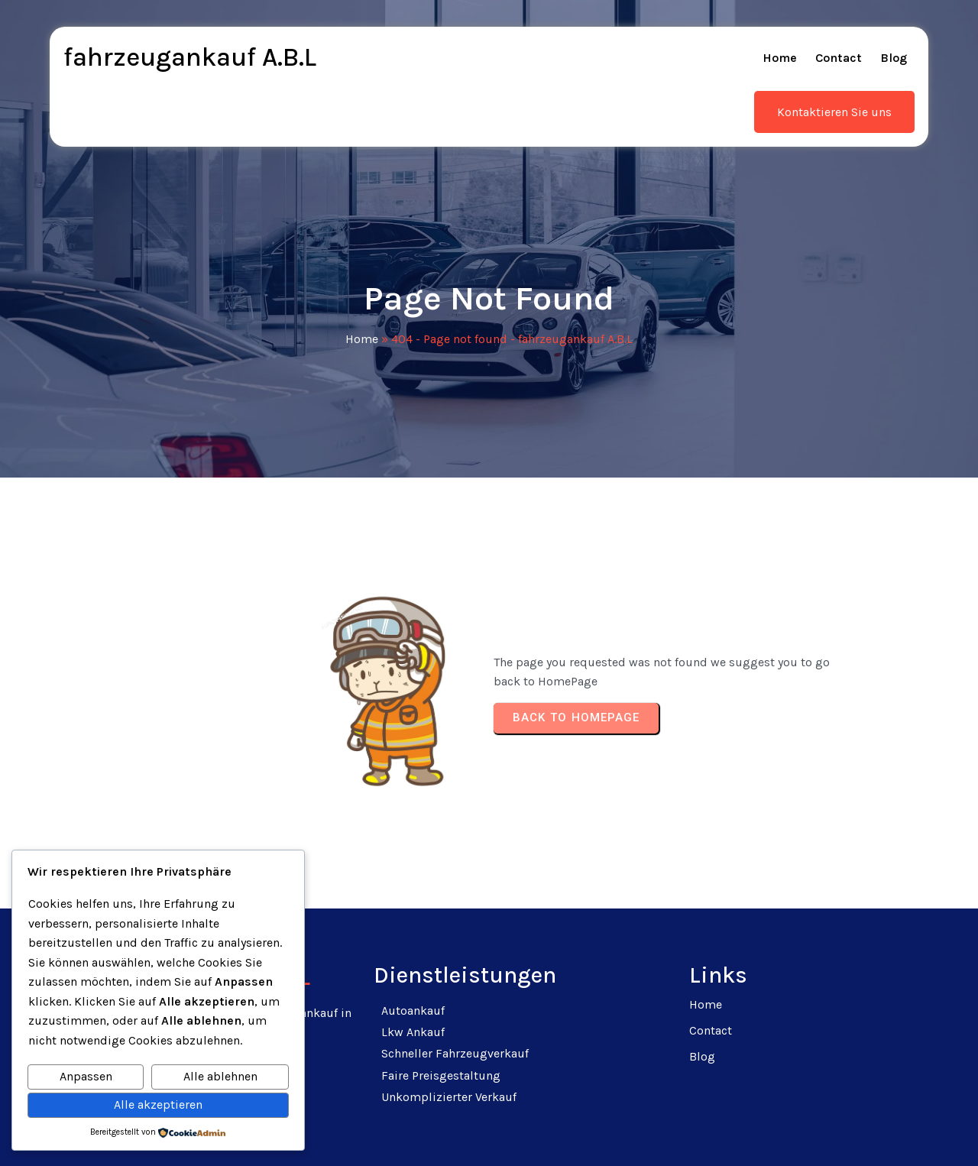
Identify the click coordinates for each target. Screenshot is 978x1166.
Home (361, 310)
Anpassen (86, 1076)
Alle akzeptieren (158, 1104)
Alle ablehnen (220, 1076)
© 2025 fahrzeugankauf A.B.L (489, 1136)
